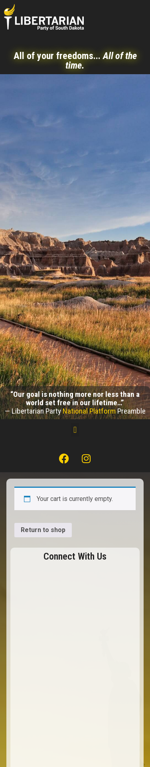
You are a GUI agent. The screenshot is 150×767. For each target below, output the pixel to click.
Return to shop (43, 530)
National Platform (89, 411)
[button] (75, 429)
